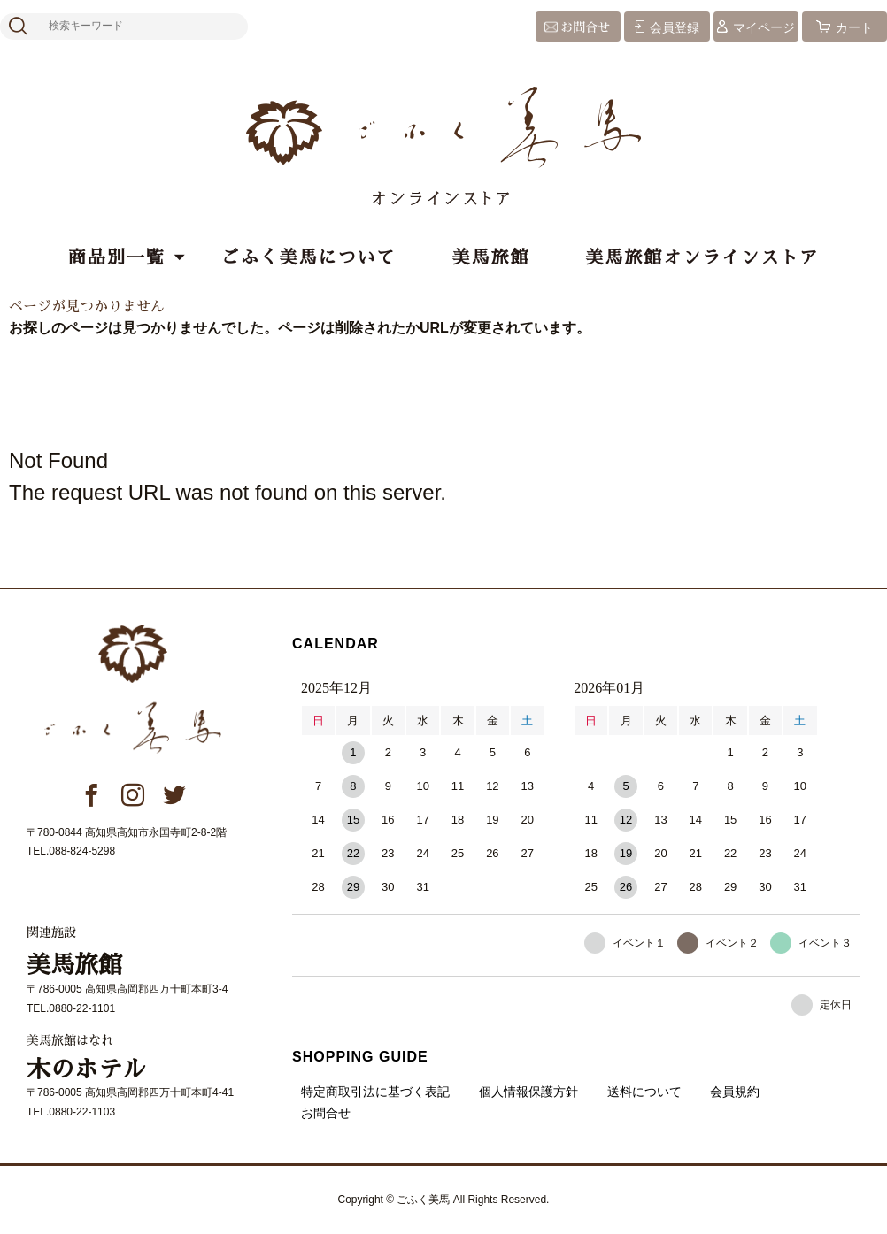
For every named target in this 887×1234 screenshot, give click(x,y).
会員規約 (735, 1091)
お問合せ (585, 27)
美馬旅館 (490, 257)
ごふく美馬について (309, 257)
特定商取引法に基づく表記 (375, 1091)
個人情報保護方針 (528, 1091)
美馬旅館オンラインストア (702, 257)
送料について (644, 1091)
